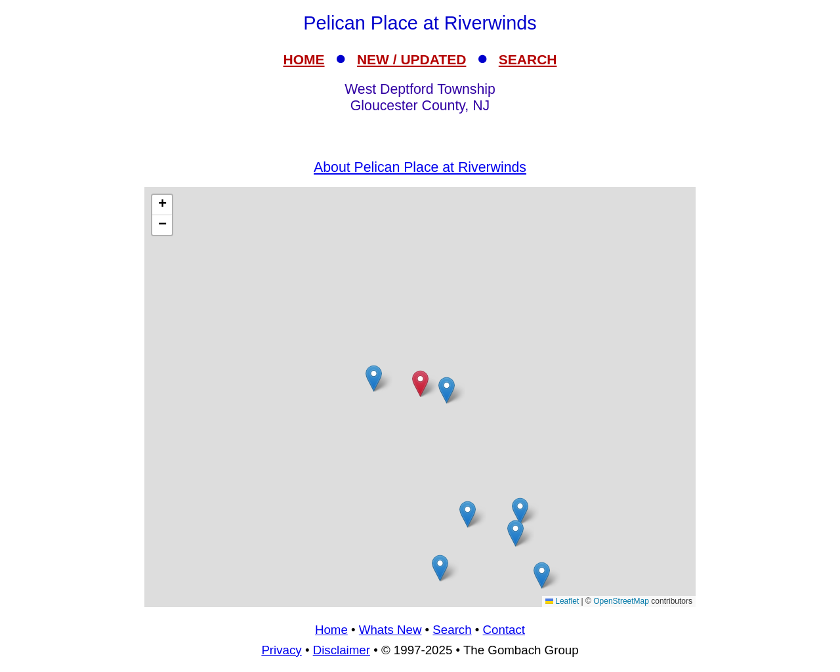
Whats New (390, 630)
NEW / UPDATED (411, 59)
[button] (515, 533)
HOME (304, 59)
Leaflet (562, 601)
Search (451, 630)
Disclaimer (341, 650)
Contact (504, 630)
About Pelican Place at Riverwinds (420, 167)
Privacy (281, 650)
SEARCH (528, 59)
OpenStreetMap (621, 601)
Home (331, 630)
